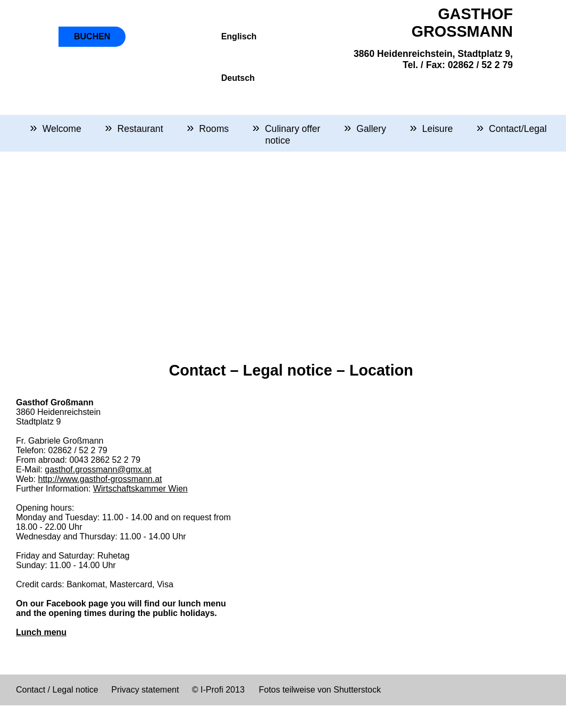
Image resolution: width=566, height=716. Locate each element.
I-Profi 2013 (221, 689)
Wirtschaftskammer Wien (140, 488)
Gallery (371, 128)
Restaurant (140, 128)
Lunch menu (41, 632)
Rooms (214, 128)
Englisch (239, 36)
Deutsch (238, 77)
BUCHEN (92, 36)
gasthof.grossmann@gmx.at (98, 469)
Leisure (437, 128)
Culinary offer (292, 128)
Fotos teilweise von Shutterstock (319, 689)
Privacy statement (145, 689)
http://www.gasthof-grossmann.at (100, 479)
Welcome (62, 128)
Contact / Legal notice (57, 689)
